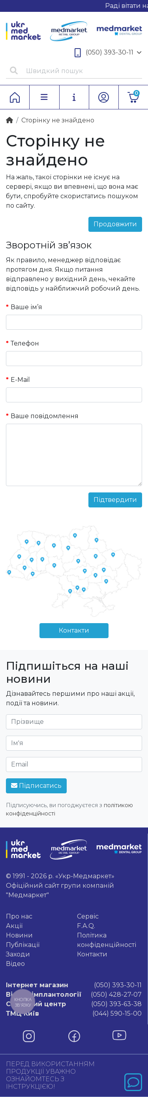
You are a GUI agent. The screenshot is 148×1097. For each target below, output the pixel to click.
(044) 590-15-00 (74, 1013)
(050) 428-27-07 (74, 994)
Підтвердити (115, 499)
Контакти (74, 630)
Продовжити (115, 224)
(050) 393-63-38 (74, 1004)
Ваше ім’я (26, 307)
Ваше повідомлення (45, 416)
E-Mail (20, 379)
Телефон (25, 343)
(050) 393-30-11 (108, 52)
